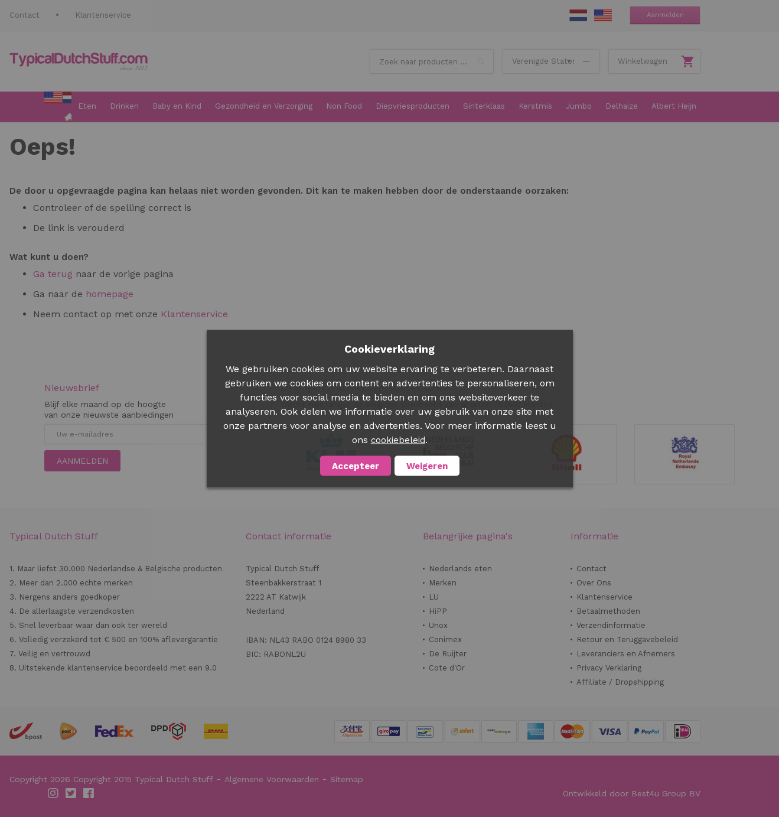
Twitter (71, 793)
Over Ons (593, 582)
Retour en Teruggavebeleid (627, 639)
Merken (443, 582)
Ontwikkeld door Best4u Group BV (631, 793)
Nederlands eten (460, 568)
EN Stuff (603, 15)
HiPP (438, 611)
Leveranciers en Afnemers (625, 653)
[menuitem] (57, 107)
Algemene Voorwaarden (271, 779)
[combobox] (432, 61)
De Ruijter (448, 653)
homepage (108, 294)
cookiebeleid (398, 439)
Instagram (54, 793)
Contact (24, 15)
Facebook (89, 793)
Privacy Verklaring (608, 667)
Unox (438, 625)
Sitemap (346, 779)
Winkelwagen (642, 61)
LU (434, 597)
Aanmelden (665, 15)
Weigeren (427, 465)
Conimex (445, 639)
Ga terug (53, 273)
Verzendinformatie (611, 625)
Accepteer (355, 465)
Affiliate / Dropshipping (620, 682)
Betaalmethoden (608, 611)
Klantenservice (103, 15)
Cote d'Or (447, 667)
